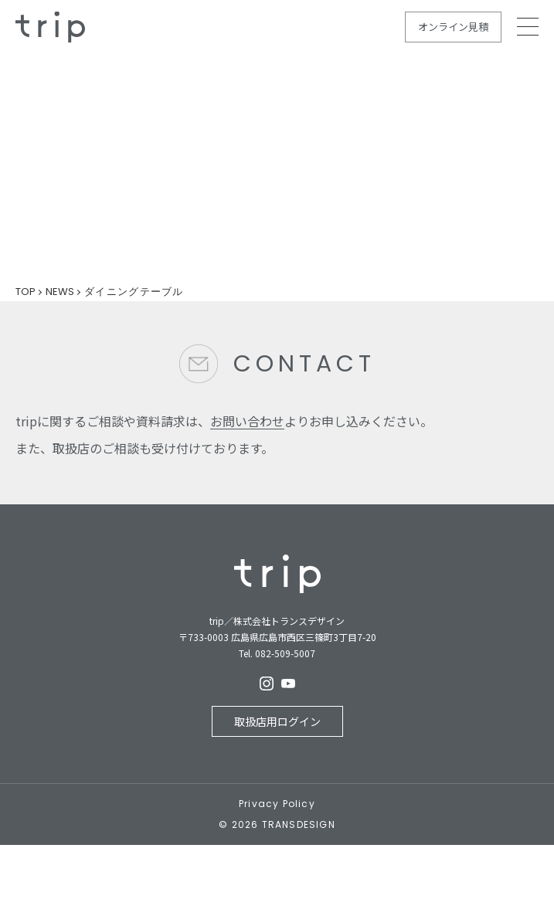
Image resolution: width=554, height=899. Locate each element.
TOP (25, 291)
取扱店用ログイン (277, 721)
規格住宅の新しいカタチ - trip (50, 27)
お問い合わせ (247, 421)
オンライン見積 (453, 26)
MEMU (528, 26)
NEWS (60, 291)
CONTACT (304, 364)
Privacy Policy (277, 804)
